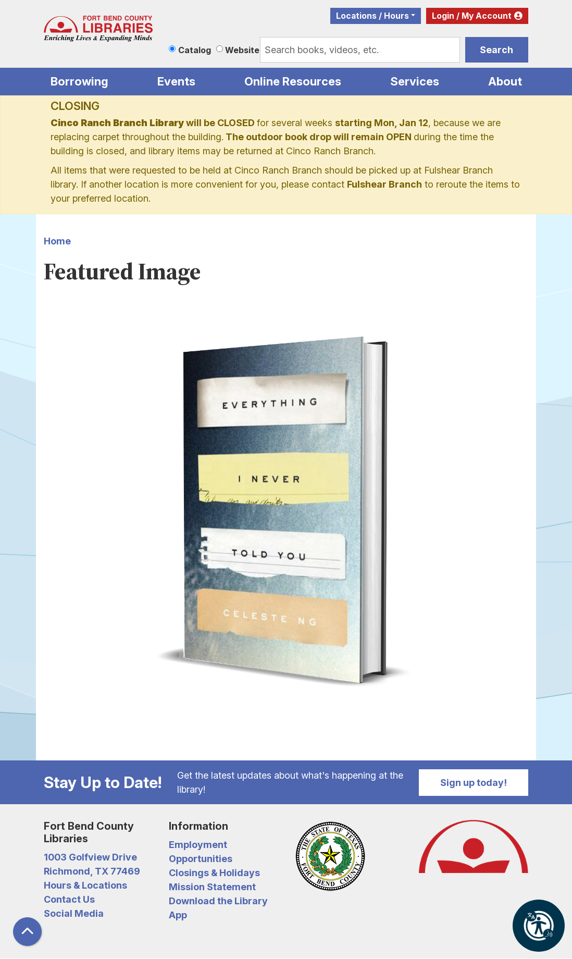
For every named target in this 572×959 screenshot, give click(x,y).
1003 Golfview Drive (90, 857)
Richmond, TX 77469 (92, 871)
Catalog (194, 50)
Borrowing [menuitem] (79, 81)
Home (57, 241)
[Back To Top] (27, 931)
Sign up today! (473, 782)
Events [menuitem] (176, 81)
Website (242, 50)
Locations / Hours (372, 16)
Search (496, 49)
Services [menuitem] (414, 81)
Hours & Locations (85, 885)
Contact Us (69, 899)
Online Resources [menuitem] (292, 81)
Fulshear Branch (384, 184)
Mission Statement (212, 886)
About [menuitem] (505, 81)
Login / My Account (472, 16)
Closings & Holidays (214, 872)
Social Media (74, 913)
